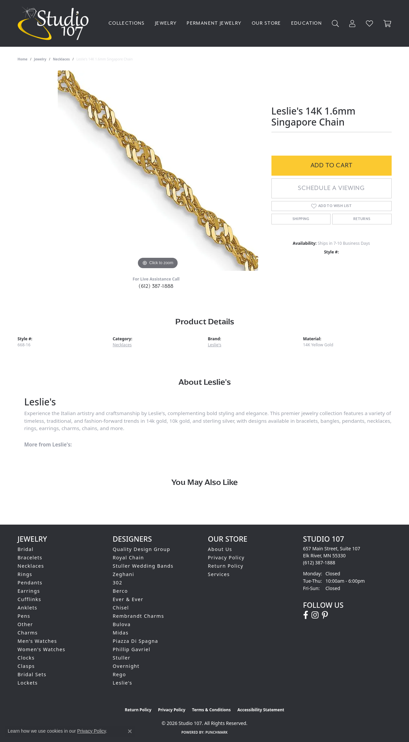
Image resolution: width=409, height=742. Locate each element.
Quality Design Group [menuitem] (141, 549)
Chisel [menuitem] (121, 607)
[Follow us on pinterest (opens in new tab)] (325, 615)
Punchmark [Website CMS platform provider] (216, 732)
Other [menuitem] (25, 624)
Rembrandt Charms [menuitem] (138, 616)
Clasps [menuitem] (26, 666)
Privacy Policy (226, 557)
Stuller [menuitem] (122, 658)
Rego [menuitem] (119, 674)
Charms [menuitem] (28, 632)
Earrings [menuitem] (29, 591)
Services (219, 574)
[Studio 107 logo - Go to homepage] (54, 23)
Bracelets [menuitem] (30, 557)
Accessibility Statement (260, 710)
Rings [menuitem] (25, 574)
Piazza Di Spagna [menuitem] (135, 641)
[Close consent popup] (130, 731)
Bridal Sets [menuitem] (32, 674)
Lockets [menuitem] (28, 683)
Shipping (301, 219)
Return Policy (226, 566)
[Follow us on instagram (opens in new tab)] (315, 615)
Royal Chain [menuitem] (128, 557)
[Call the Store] (319, 562)
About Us (220, 549)
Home (23, 59)
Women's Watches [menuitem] (41, 649)
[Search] (335, 23)
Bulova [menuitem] (122, 624)
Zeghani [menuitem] (123, 574)
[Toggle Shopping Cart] (387, 23)
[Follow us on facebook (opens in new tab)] (305, 615)
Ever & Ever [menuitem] (128, 599)
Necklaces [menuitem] (31, 566)
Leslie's (214, 345)
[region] (158, 170)
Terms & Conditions (211, 710)
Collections (127, 23)
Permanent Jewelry (214, 23)
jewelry (40, 59)
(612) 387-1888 (156, 286)
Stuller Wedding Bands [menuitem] (143, 566)
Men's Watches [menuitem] (37, 641)
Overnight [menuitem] (126, 666)
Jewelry (166, 23)
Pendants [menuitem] (30, 582)
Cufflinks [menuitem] (29, 599)
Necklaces (61, 59)
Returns (362, 219)
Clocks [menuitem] (26, 658)
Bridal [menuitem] (26, 549)
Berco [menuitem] (120, 591)
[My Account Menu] (352, 23)
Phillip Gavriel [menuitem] (132, 649)
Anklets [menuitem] (27, 607)
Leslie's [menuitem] (123, 683)
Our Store (266, 23)
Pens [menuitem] (24, 616)
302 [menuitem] (118, 582)
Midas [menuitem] (121, 632)
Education (306, 23)
